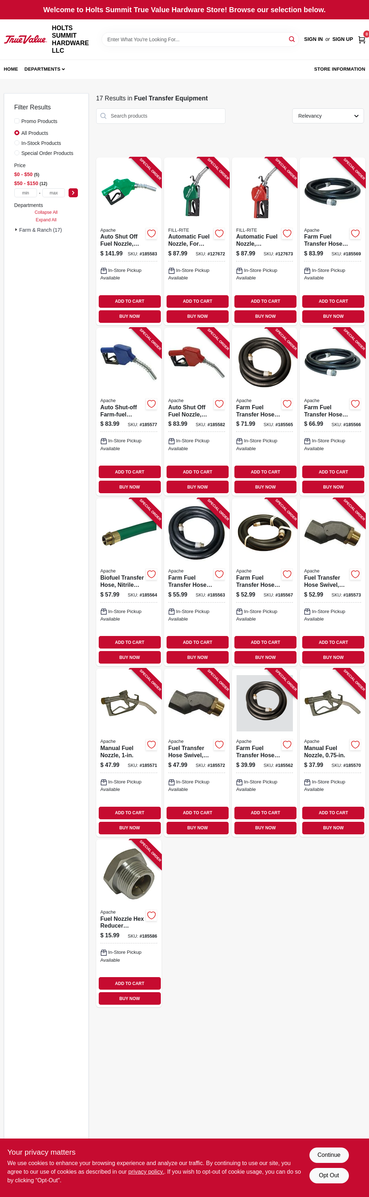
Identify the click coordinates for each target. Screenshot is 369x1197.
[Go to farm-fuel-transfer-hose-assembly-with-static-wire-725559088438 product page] (264, 753)
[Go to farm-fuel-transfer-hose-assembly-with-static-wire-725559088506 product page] (264, 412)
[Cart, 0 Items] (361, 39)
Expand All (46, 219)
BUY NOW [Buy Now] (129, 316)
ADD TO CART (129, 301)
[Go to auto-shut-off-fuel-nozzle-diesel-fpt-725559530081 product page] (129, 241)
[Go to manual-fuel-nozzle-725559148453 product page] (332, 753)
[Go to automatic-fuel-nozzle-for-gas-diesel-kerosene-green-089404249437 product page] (196, 241)
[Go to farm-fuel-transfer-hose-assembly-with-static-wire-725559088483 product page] (264, 582)
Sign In (313, 39)
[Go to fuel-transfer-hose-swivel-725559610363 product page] (332, 582)
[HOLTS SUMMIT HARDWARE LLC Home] (25, 39)
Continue (328, 1155)
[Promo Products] (16, 120)
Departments (42, 69)
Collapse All (45, 212)
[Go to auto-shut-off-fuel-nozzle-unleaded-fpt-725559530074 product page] (196, 412)
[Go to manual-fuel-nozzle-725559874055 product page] (129, 753)
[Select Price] (73, 192)
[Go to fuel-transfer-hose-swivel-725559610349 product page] (196, 753)
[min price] (25, 192)
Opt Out (329, 1175)
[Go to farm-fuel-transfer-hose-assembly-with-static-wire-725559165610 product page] (332, 412)
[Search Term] (200, 39)
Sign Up (342, 39)
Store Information (339, 69)
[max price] (53, 192)
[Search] (292, 39)
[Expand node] (16, 229)
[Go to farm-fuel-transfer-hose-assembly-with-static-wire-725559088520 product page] (332, 241)
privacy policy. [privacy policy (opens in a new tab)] (146, 1172)
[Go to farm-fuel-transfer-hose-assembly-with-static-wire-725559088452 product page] (196, 582)
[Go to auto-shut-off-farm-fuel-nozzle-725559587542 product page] (129, 412)
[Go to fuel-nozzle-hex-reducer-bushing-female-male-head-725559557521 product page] (129, 923)
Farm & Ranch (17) (40, 230)
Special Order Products (48, 153)
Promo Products (39, 121)
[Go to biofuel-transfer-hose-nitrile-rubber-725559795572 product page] (129, 582)
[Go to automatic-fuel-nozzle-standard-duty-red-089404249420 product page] (264, 241)
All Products (35, 133)
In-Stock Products (41, 143)
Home (11, 69)
